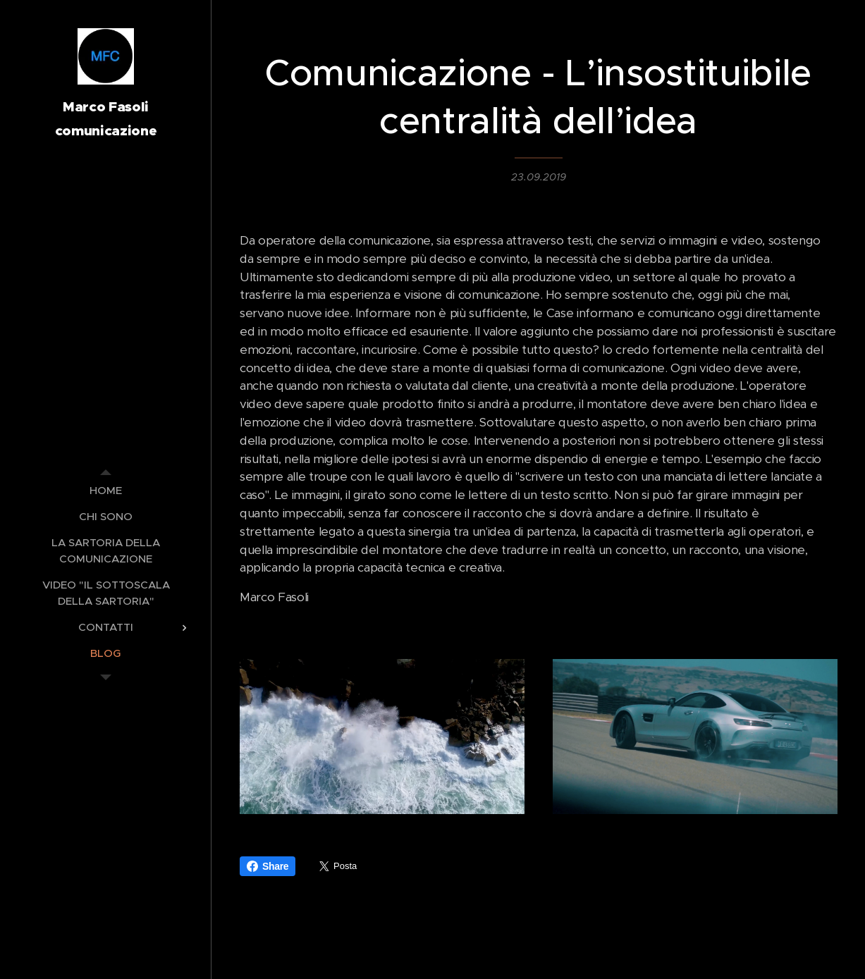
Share (267, 866)
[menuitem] (105, 490)
